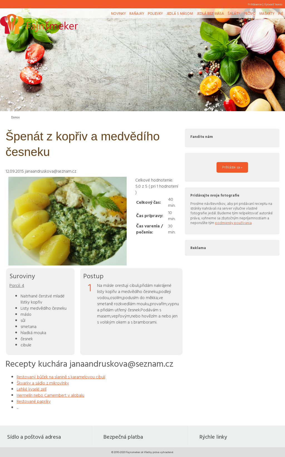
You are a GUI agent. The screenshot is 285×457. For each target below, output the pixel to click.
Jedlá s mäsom (179, 13)
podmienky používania (233, 222)
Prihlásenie (255, 4)
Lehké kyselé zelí (31, 389)
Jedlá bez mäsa (210, 13)
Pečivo (249, 13)
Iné (280, 13)
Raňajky (136, 13)
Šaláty (234, 13)
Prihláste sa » (232, 167)
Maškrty (266, 13)
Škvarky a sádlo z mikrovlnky (43, 382)
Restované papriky (34, 401)
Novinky (118, 13)
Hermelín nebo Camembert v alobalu (50, 395)
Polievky (155, 13)
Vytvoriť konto (273, 4)
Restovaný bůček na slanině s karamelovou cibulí (61, 376)
